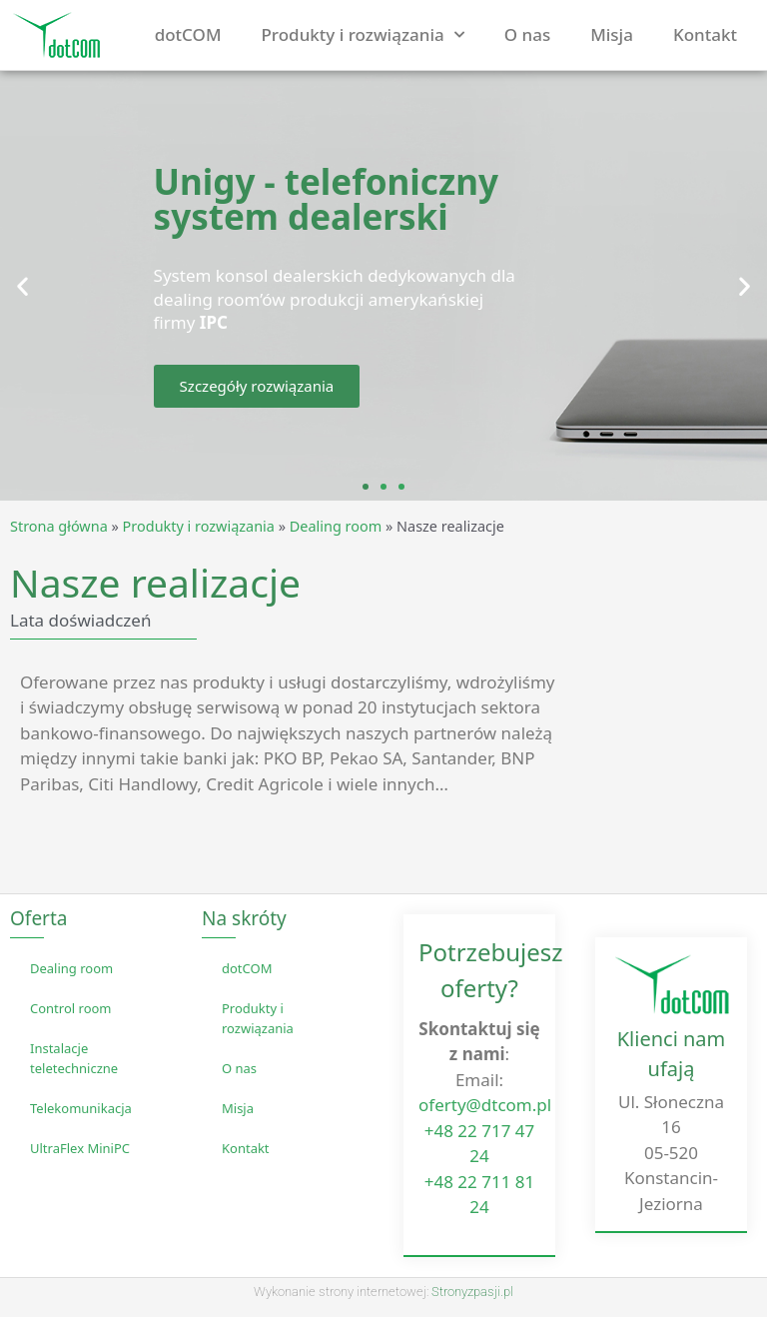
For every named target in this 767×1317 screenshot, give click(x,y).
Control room (71, 1008)
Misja (611, 34)
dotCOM (188, 34)
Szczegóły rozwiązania (257, 386)
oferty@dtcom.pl (484, 1104)
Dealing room (336, 526)
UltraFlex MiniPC (80, 1148)
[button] (22, 286)
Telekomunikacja (81, 1108)
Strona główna (59, 526)
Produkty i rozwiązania (363, 35)
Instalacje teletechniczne (74, 1058)
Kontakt (705, 34)
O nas (527, 34)
